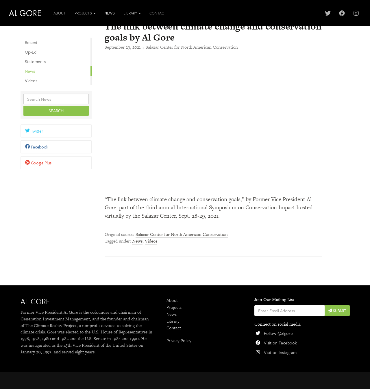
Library (173, 337)
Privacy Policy (178, 357)
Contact (157, 13)
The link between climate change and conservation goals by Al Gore (213, 48)
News (109, 13)
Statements (35, 61)
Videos (31, 80)
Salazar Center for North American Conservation (192, 64)
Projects (174, 324)
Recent (31, 42)
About (59, 13)
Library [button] (132, 13)
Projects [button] (85, 13)
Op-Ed (30, 52)
